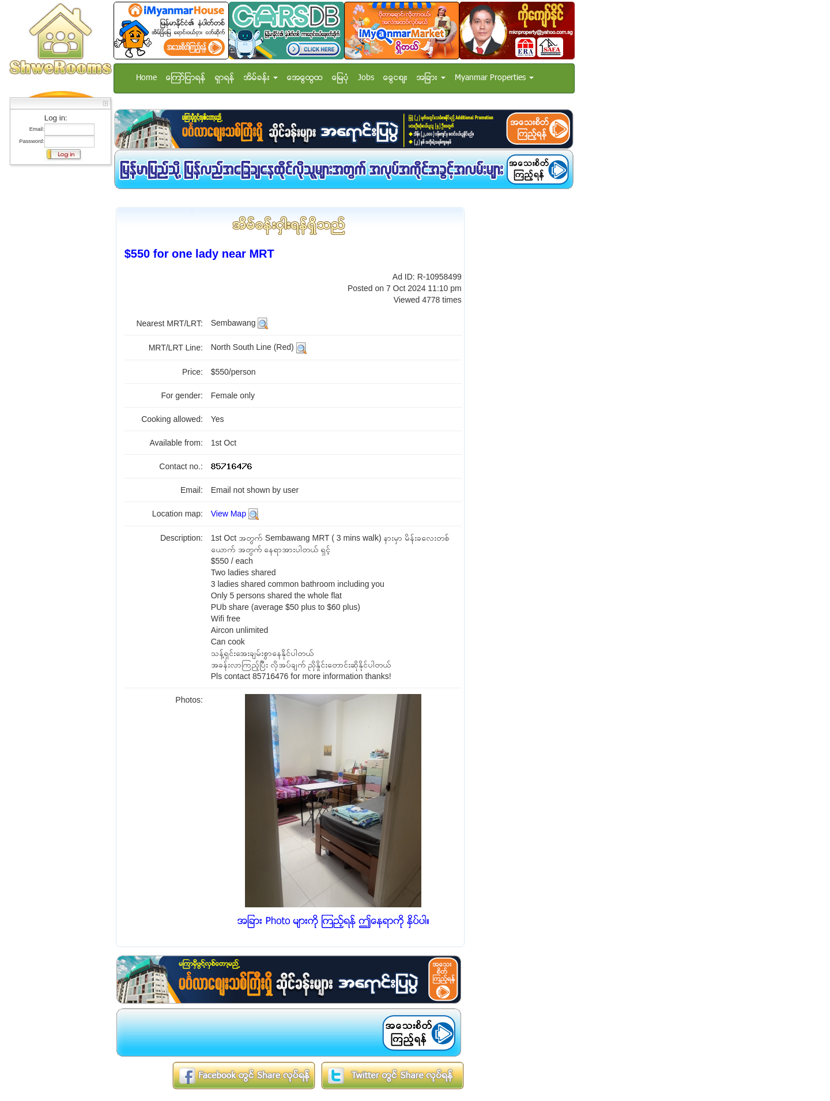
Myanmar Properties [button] (494, 78)
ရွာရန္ (225, 78)
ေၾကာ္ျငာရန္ (186, 78)
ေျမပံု (340, 78)
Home (146, 78)
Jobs (366, 78)
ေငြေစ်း (395, 78)
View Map (228, 513)
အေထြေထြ (305, 78)
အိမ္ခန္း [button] (261, 78)
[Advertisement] (57, 343)
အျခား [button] (431, 78)
